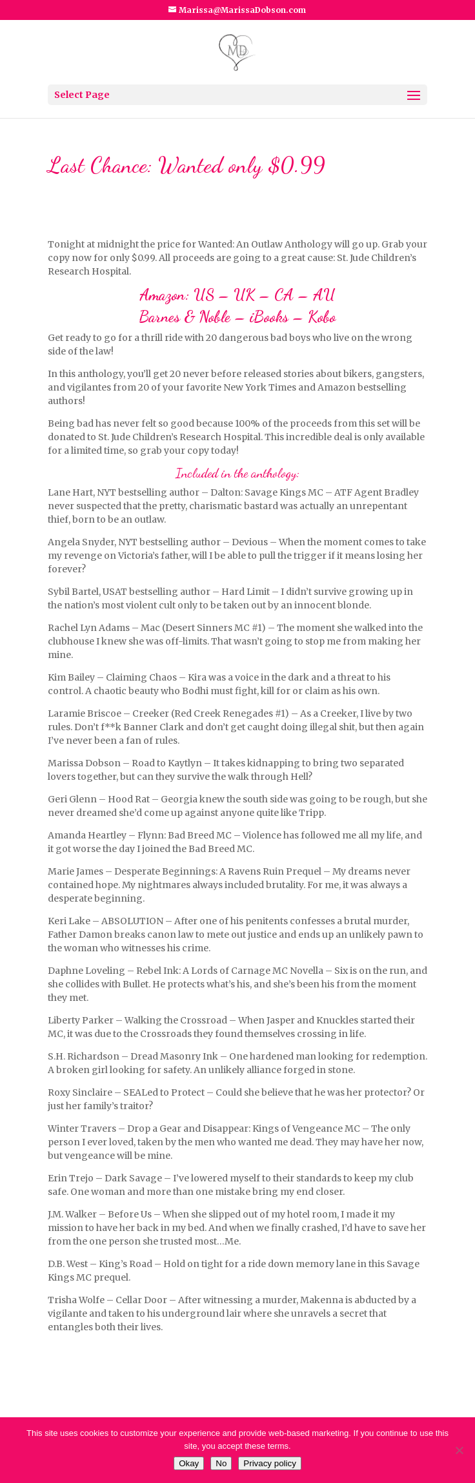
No (221, 1463)
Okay (189, 1463)
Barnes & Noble (184, 316)
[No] (458, 1450)
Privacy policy (269, 1463)
